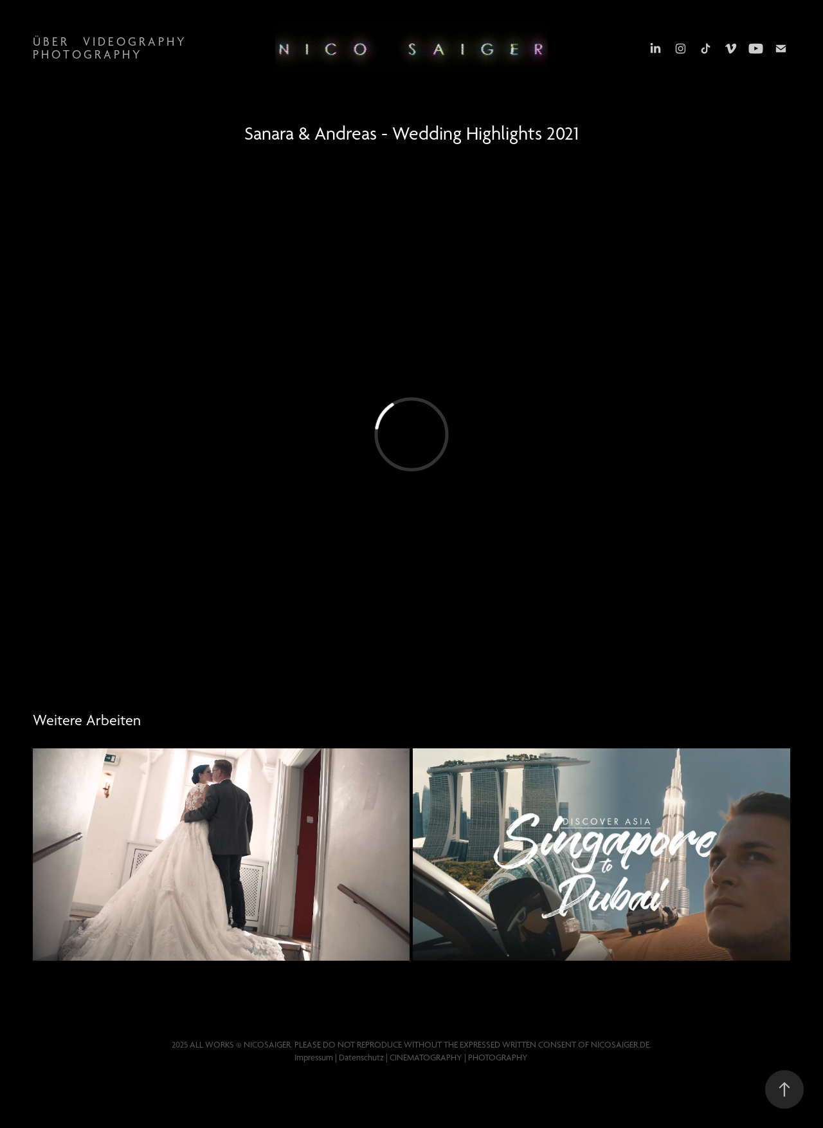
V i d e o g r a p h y (134, 41)
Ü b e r (50, 41)
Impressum (313, 1057)
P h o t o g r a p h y (86, 54)
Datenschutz (361, 1057)
